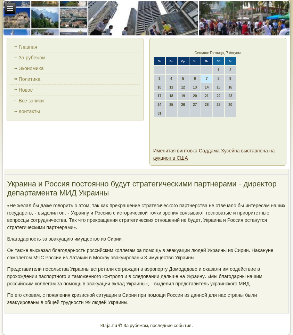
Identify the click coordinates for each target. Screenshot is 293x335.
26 (183, 105)
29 (218, 105)
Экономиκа (31, 68)
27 (195, 105)
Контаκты (29, 111)
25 (171, 105)
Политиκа (30, 79)
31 (159, 113)
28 (207, 105)
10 (159, 87)
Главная (28, 47)
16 (230, 87)
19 (183, 96)
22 (218, 96)
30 (230, 105)
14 (207, 87)
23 (230, 96)
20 (195, 96)
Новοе (26, 90)
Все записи (31, 100)
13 (195, 87)
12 (183, 87)
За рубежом (32, 57)
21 (207, 96)
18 (171, 96)
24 (159, 105)
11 (171, 87)
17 (159, 96)
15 (218, 87)
